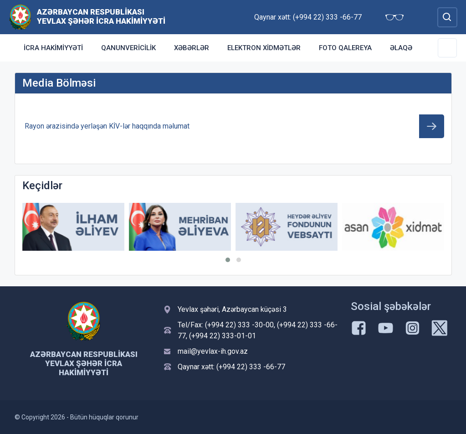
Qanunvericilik (128, 48)
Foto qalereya (345, 48)
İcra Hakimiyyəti (53, 48)
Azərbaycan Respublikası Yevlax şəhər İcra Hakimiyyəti (101, 16)
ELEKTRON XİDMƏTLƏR (264, 48)
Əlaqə (401, 48)
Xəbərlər (191, 48)
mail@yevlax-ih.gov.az (213, 351)
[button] (227, 259)
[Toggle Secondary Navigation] (447, 48)
